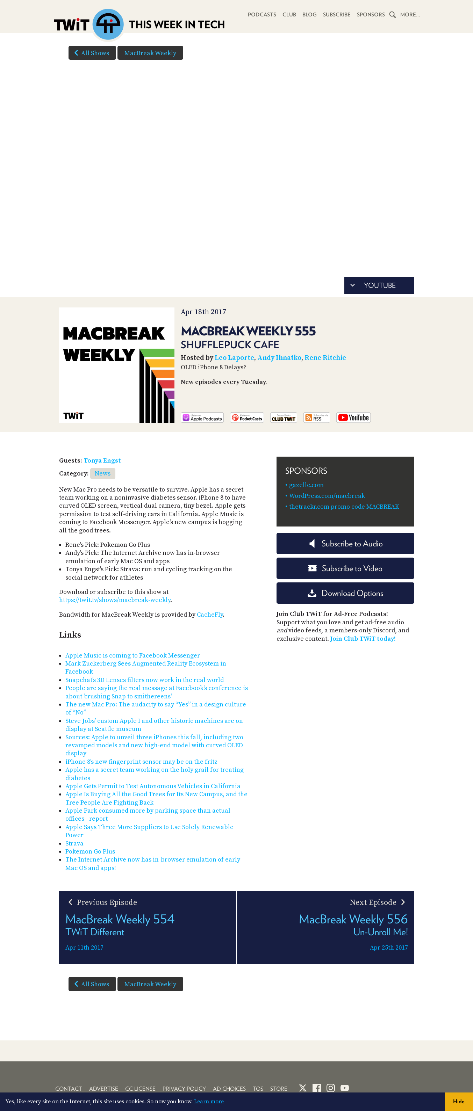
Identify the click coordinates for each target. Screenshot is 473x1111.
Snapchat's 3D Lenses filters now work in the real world (144, 680)
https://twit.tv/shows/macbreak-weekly (114, 600)
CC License (140, 1088)
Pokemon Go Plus (90, 852)
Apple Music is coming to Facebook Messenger (132, 656)
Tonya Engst (102, 461)
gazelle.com (306, 485)
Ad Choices (229, 1088)
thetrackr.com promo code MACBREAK (344, 507)
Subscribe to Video (345, 568)
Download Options (345, 593)
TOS (258, 1088)
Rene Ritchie (325, 358)
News (102, 474)
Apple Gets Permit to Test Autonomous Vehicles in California (153, 786)
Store (278, 1088)
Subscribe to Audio (345, 543)
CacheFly (210, 615)
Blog (309, 15)
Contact (68, 1088)
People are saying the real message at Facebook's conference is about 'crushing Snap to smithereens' (156, 692)
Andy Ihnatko (279, 358)
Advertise (103, 1088)
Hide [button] (459, 1101)
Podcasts (262, 15)
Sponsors (371, 15)
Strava (74, 844)
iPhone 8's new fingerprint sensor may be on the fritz (141, 762)
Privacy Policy (184, 1088)
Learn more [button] (209, 1101)
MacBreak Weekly (150, 53)
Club (289, 15)
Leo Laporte (234, 358)
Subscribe (337, 15)
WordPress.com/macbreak (327, 496)
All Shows (90, 53)
